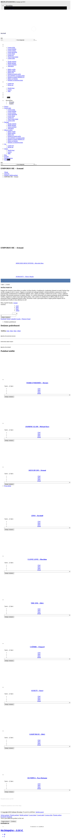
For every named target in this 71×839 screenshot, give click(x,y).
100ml (17, 310)
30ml (17, 307)
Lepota (10, 89)
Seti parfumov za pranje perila (16, 75)
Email (28, 319)
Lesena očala (11, 47)
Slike (9, 91)
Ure (5, 82)
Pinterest (24, 319)
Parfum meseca (8, 96)
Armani (15, 303)
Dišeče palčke (11, 71)
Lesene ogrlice (12, 50)
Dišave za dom (8, 68)
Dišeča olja (11, 72)
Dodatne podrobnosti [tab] (10, 322)
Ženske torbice (57, 815)
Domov (6, 44)
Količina (3, 304)
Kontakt (6, 94)
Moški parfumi (12, 63)
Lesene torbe (11, 58)
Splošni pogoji (40, 812)
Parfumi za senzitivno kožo (15, 80)
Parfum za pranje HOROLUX (16, 77)
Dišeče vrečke (12, 69)
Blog (5, 93)
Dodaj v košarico (5, 317)
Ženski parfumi (12, 61)
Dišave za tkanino (13, 78)
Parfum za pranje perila (14, 74)
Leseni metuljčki (12, 52)
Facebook (3, 319)
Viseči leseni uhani (13, 57)
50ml (17, 309)
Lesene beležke (12, 49)
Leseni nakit (7, 46)
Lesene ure (11, 55)
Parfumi (6, 60)
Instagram (9, 816)
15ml (17, 306)
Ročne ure (10, 85)
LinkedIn (13, 319)
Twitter (8, 319)
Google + (19, 319)
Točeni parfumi (5, 815)
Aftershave (11, 66)
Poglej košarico (5, 821)
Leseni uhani (11, 53)
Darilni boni (11, 88)
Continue (13, 821)
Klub (7, 97)
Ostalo (6, 86)
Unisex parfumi (12, 64)
